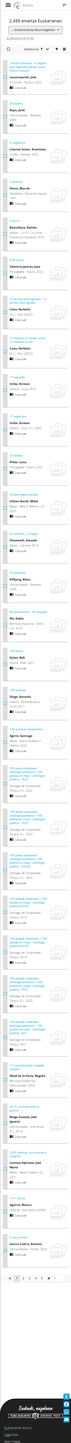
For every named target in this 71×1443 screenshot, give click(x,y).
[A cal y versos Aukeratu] (5, 1250)
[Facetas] (57, 49)
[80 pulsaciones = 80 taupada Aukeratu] (5, 625)
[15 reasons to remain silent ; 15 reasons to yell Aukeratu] (5, 351)
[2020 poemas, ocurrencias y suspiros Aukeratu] (5, 1169)
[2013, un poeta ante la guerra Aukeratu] (5, 1123)
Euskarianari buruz (17, 1428)
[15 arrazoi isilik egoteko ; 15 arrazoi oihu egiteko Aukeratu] (5, 312)
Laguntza (11, 1434)
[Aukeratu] (8, 49)
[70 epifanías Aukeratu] (5, 586)
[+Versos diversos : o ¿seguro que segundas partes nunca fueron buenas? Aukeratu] (5, 77)
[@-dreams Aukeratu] (5, 117)
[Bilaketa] (40, 5)
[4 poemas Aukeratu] (5, 195)
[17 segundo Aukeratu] (5, 390)
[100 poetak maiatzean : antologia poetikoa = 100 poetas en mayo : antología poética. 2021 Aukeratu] (5, 1037)
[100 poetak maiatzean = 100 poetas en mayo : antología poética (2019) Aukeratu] (5, 952)
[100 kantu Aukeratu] (5, 664)
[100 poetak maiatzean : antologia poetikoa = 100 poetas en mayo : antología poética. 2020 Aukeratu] (5, 994)
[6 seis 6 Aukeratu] (5, 234)
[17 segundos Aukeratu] (5, 429)
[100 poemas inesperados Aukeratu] (5, 742)
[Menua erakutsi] (8, 5)
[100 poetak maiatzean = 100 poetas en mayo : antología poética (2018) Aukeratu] (5, 912)
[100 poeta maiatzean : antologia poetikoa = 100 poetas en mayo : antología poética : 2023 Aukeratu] (5, 827)
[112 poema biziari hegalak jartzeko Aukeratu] (5, 1080)
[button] (48, 1278)
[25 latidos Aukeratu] (5, 469)
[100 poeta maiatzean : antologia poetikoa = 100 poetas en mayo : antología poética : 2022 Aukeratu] (5, 783)
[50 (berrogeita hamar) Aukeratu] (5, 508)
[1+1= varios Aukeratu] (5, 1211)
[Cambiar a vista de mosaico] (64, 49)
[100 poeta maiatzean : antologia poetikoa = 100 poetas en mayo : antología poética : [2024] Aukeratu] (5, 871)
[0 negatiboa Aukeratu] (5, 156)
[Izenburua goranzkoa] (36, 49)
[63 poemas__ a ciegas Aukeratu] (5, 547)
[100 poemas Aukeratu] (5, 703)
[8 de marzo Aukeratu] (5, 273)
